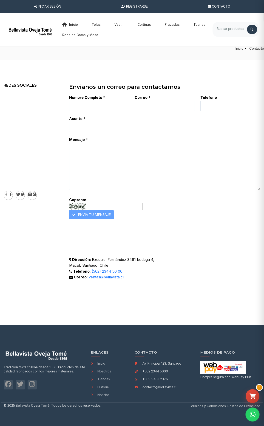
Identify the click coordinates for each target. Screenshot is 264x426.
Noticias (100, 395)
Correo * (142, 97)
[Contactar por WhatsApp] (252, 414)
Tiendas (100, 379)
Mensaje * (78, 139)
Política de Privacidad (243, 406)
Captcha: (77, 199)
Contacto (219, 6)
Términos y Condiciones (207, 406)
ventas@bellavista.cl (106, 277)
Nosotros (101, 371)
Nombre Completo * (87, 97)
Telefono (208, 97)
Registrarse (134, 6)
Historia (100, 387)
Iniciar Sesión (47, 6)
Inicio (70, 24)
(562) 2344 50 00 (107, 271)
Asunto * (77, 118)
